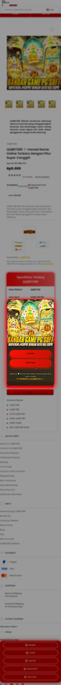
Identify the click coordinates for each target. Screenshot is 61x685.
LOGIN (30, 353)
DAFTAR (30, 363)
